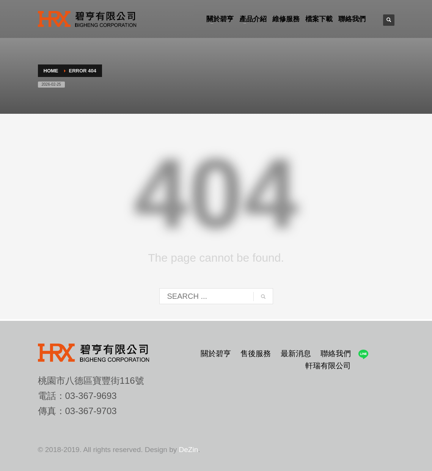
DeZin (188, 450)
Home (51, 71)
